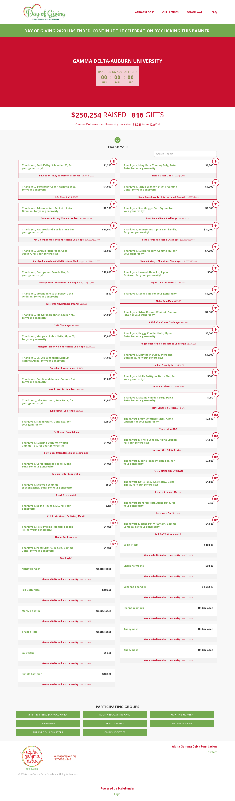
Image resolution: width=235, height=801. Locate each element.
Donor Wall (195, 12)
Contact (212, 752)
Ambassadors (145, 12)
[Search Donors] (185, 154)
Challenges (170, 12)
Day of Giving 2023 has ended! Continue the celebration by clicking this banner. (117, 31)
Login (117, 794)
